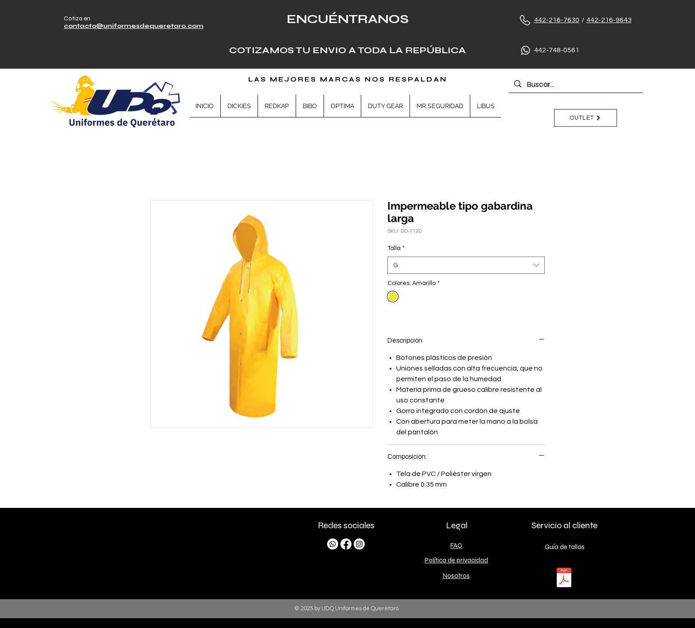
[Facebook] (345, 544)
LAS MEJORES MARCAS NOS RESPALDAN (347, 79)
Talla (396, 248)
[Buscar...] (576, 84)
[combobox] (466, 265)
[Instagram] (359, 544)
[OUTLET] (585, 118)
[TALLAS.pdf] (564, 578)
